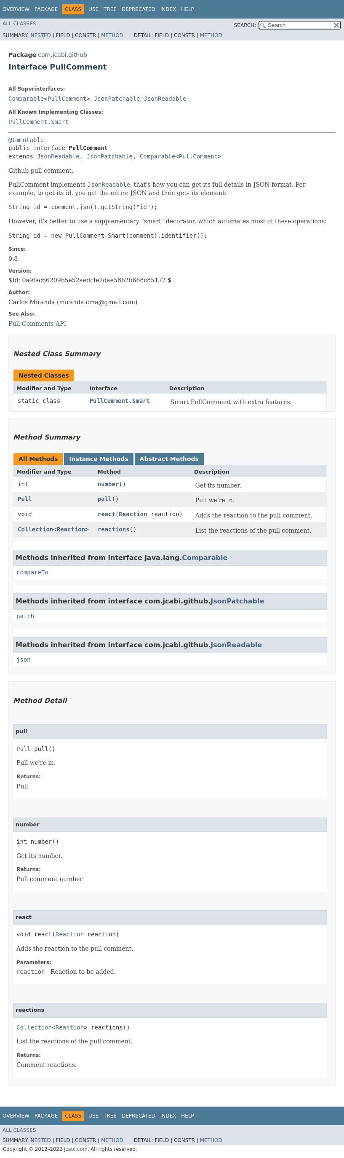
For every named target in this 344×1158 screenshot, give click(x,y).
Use (93, 9)
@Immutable (26, 140)
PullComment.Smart (38, 121)
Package (46, 9)
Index (168, 9)
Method (112, 35)
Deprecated (138, 9)
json (23, 659)
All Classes (19, 24)
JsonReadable (165, 98)
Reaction (133, 514)
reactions (114, 529)
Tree (110, 9)
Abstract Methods (169, 459)
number (108, 484)
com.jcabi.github (62, 54)
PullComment (67, 98)
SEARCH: (245, 25)
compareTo (32, 572)
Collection (35, 529)
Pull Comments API (37, 323)
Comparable (26, 98)
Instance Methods (98, 459)
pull (105, 499)
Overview (16, 9)
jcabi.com (76, 1149)
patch (25, 616)
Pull (25, 499)
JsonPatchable (117, 98)
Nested (40, 35)
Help (187, 9)
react (106, 514)
